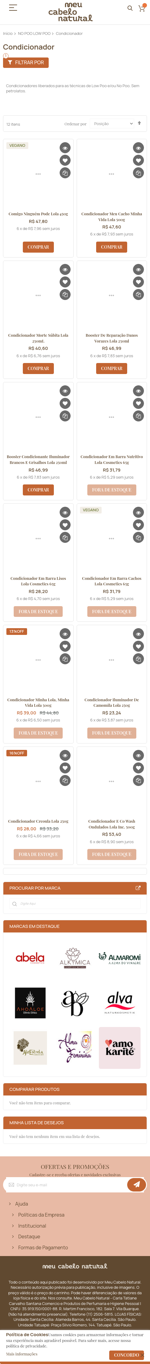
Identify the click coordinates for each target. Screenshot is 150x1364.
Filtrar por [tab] (29, 62)
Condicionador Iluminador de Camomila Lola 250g (112, 702)
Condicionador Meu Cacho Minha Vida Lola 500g (111, 216)
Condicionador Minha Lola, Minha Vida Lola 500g (38, 702)
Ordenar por (75, 123)
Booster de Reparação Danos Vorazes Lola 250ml (111, 337)
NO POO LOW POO (34, 33)
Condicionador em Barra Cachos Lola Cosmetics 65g (111, 581)
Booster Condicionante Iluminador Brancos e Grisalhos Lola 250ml (38, 459)
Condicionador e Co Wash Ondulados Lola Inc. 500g (111, 823)
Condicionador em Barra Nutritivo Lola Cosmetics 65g (112, 459)
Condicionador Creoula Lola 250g (38, 821)
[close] (142, 1355)
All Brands (138, 888)
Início (8, 33)
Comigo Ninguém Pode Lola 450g (38, 213)
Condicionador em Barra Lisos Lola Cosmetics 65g (38, 581)
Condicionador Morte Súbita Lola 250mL (38, 337)
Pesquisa (130, 8)
